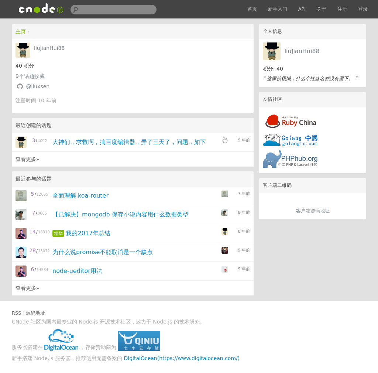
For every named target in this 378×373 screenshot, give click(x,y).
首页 (252, 9)
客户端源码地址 (313, 210)
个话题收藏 (30, 76)
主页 (21, 31)
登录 (363, 9)
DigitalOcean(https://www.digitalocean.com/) (182, 358)
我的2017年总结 (88, 233)
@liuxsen (37, 86)
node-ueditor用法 (77, 270)
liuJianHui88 (302, 51)
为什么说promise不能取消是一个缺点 (102, 252)
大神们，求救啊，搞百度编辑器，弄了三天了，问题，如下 (129, 142)
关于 (321, 9)
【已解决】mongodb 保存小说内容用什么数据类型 (120, 214)
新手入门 (277, 9)
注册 (342, 9)
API (302, 9)
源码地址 (35, 313)
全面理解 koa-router (80, 195)
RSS (16, 313)
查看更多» (27, 159)
